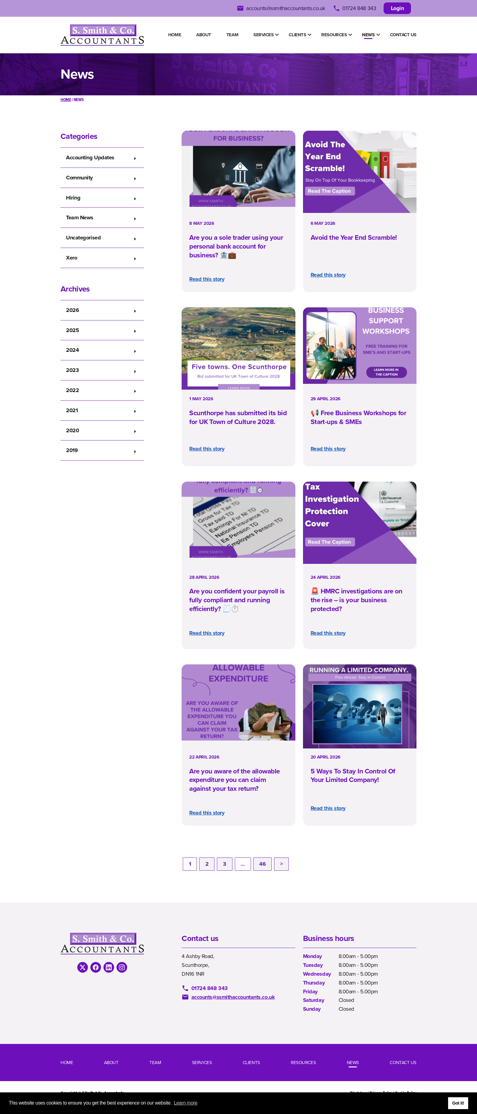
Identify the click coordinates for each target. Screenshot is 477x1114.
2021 (72, 410)
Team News (79, 217)
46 (262, 864)
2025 (72, 330)
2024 (72, 350)
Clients (297, 34)
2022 (72, 390)
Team (232, 34)
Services (263, 34)
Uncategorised (83, 238)
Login (397, 8)
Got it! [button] (458, 1103)
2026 (72, 310)
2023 (72, 370)
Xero (71, 258)
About (203, 34)
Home (174, 34)
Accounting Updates (90, 157)
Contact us (403, 34)
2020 (72, 430)
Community (79, 178)
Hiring (73, 198)
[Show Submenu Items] (277, 34)
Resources (334, 34)
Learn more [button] (185, 1102)
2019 (72, 450)
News (368, 34)
